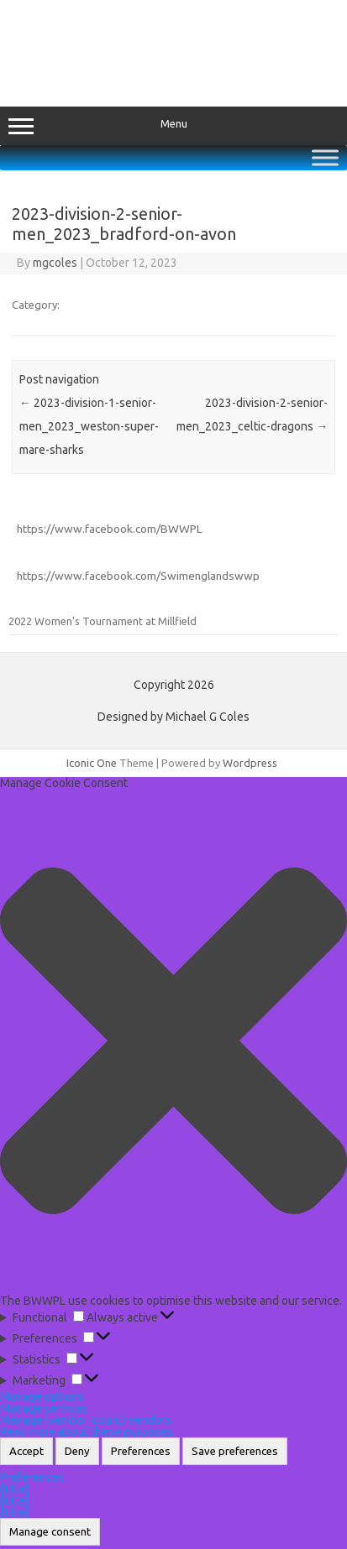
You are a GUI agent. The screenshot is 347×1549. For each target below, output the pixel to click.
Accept (26, 1451)
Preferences (141, 1451)
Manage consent (50, 1532)
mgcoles (55, 262)
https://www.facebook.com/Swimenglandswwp (138, 575)
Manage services (44, 1408)
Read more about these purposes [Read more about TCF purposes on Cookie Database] (86, 1431)
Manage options (42, 1396)
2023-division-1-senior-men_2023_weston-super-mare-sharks (89, 426)
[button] (173, 1042)
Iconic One (91, 763)
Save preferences (235, 1451)
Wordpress (250, 763)
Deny (77, 1451)
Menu (173, 125)
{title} (14, 1488)
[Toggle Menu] (325, 157)
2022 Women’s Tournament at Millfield (102, 621)
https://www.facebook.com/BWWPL (109, 528)
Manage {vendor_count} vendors (85, 1419)
